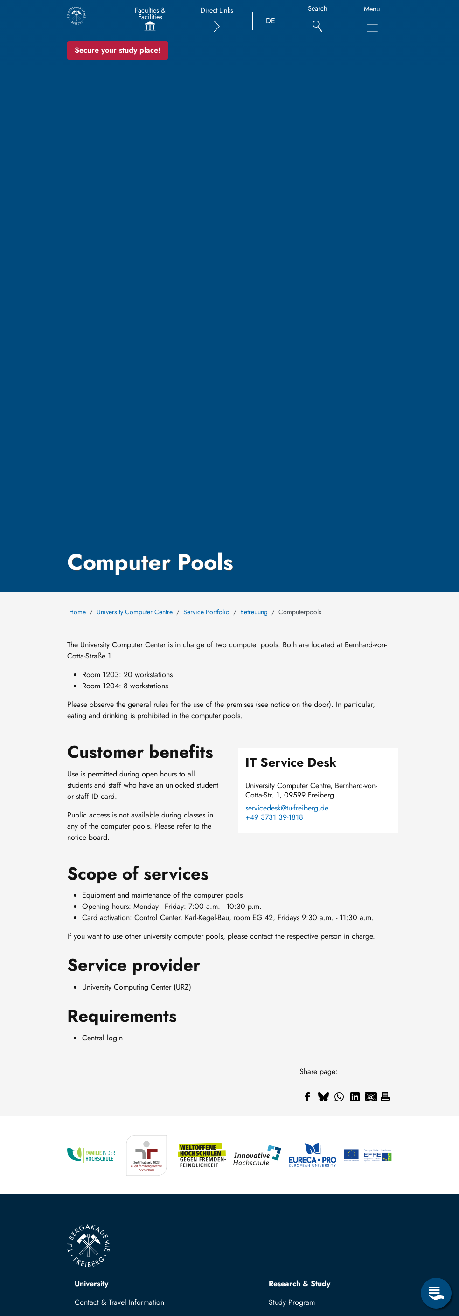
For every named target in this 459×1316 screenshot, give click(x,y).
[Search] (317, 21)
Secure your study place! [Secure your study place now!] (117, 50)
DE (270, 20)
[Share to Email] (371, 1096)
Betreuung (254, 611)
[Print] (385, 1096)
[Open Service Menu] (436, 1293)
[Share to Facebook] (307, 1096)
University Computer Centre (135, 611)
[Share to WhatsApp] (339, 1096)
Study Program (292, 1302)
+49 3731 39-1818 (274, 817)
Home (77, 611)
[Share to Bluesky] (323, 1096)
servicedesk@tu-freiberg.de (286, 808)
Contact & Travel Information (119, 1302)
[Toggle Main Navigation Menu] (372, 28)
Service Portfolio (206, 611)
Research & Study (299, 1283)
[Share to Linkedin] (355, 1096)
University (91, 1283)
